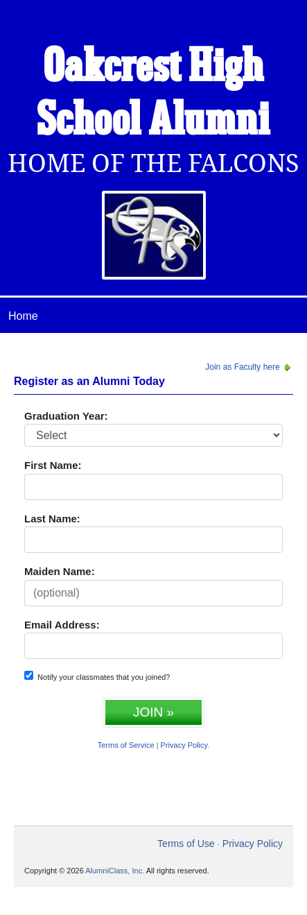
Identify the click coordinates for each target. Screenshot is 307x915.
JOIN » (153, 712)
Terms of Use (185, 843)
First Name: (53, 465)
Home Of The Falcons (153, 163)
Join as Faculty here (249, 367)
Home (23, 316)
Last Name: (52, 518)
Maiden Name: (59, 571)
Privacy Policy (184, 745)
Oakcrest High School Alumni (153, 94)
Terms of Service (126, 745)
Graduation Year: (66, 416)
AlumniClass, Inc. (114, 870)
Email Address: (62, 625)
